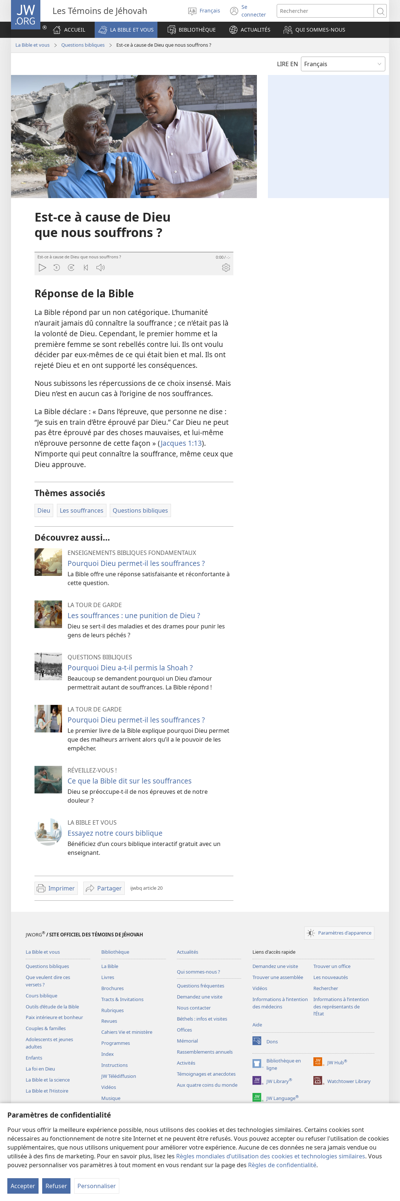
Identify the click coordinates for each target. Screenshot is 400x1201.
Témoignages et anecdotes (206, 1074)
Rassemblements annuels (205, 1051)
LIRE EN (287, 64)
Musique (110, 1098)
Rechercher (325, 988)
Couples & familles (46, 1028)
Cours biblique (41, 995)
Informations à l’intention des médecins (280, 1003)
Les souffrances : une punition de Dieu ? (134, 615)
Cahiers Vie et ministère (126, 1032)
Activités (186, 1063)
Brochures (112, 988)
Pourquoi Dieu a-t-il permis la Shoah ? (130, 668)
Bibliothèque (115, 952)
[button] (126, 30)
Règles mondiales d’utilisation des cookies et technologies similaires (270, 1156)
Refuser (56, 1186)
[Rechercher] (325, 11)
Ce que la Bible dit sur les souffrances (130, 781)
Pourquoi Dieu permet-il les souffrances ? (136, 563)
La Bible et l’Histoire (47, 1090)
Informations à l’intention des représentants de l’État (341, 1006)
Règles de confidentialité (282, 1165)
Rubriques (112, 1010)
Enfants (34, 1057)
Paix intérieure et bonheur (54, 1017)
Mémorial (187, 1040)
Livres (107, 977)
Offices (184, 1029)
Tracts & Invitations (122, 999)
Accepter (23, 1186)
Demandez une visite (199, 996)
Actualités (187, 952)
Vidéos (108, 1087)
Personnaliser (96, 1186)
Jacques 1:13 (181, 443)
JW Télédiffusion (118, 1076)
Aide (257, 1024)
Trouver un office (331, 966)
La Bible (109, 966)
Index (107, 1054)
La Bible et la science (48, 1079)
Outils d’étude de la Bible (52, 1006)
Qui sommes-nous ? (198, 971)
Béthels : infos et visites (202, 1018)
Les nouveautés (330, 977)
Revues (109, 1021)
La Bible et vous (32, 45)
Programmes (115, 1043)
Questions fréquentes (200, 985)
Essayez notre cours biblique (115, 833)
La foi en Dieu (40, 1068)
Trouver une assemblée (277, 977)
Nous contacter (194, 1007)
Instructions (114, 1065)
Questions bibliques (83, 45)
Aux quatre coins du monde (207, 1085)
